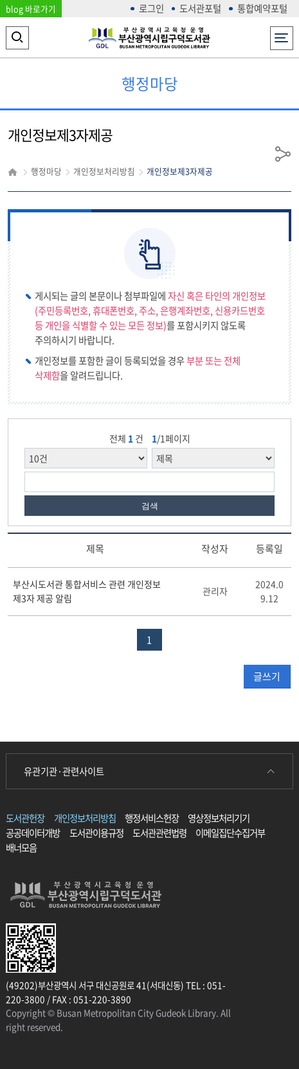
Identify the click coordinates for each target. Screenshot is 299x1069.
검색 (149, 506)
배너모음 (21, 848)
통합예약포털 (262, 8)
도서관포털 (200, 8)
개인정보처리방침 (85, 818)
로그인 (151, 8)
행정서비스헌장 (152, 818)
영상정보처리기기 (218, 818)
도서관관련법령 (159, 833)
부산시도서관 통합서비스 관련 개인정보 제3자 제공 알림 (87, 590)
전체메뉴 (281, 34)
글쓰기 (266, 676)
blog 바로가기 (31, 9)
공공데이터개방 (33, 833)
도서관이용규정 (96, 833)
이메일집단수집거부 (230, 833)
